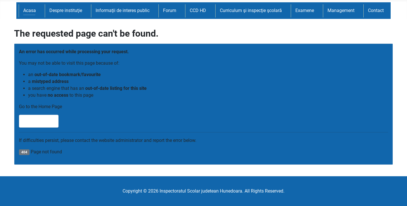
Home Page (39, 121)
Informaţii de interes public (123, 10)
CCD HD (198, 10)
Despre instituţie (65, 10)
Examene (304, 10)
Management (340, 10)
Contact (376, 10)
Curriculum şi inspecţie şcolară (251, 10)
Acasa (29, 10)
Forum (169, 10)
